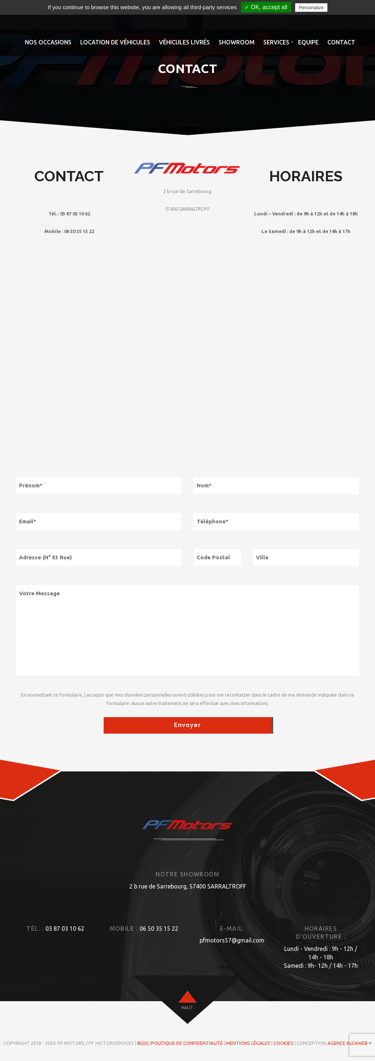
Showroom (237, 42)
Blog (143, 1043)
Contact (341, 42)
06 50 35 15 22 (159, 928)
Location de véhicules (115, 42)
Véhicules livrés (184, 42)
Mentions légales (248, 1043)
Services (276, 42)
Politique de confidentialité (187, 1043)
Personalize (311, 7)
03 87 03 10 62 (64, 928)
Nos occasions (48, 42)
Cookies (283, 1043)
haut (187, 1007)
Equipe (308, 42)
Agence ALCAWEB (347, 1043)
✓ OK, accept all (266, 7)
